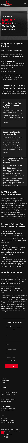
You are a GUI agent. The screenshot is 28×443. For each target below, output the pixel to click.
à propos (3, 378)
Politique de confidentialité (6, 434)
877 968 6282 (12, 408)
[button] (25, 3)
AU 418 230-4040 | (5, 408)
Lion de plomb (16, 431)
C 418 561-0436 (4, 418)
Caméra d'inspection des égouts (8, 399)
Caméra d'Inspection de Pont (7, 390)
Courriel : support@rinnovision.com (8, 410)
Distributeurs (5, 380)
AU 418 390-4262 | (5, 420)
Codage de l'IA (4, 382)
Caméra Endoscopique (6, 397)
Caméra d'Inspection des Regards (8, 394)
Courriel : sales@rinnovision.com (8, 422)
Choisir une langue (11, 357)
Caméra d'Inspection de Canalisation (9, 392)
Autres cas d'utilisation (6, 401)
